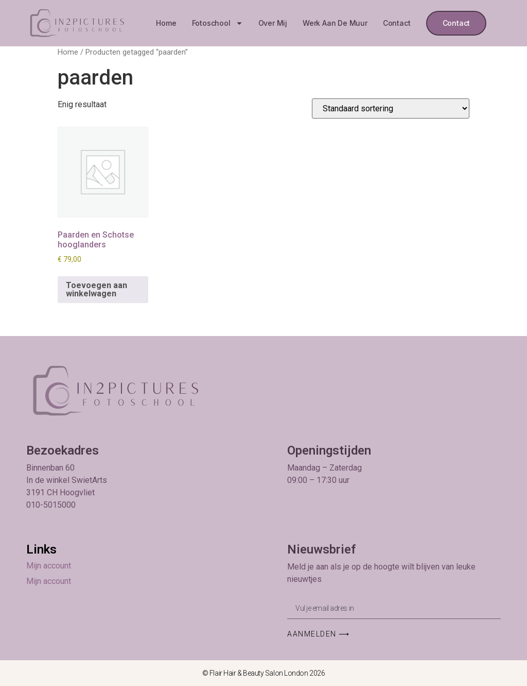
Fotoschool (217, 23)
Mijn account (48, 566)
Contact (397, 23)
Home (166, 23)
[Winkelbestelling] (390, 108)
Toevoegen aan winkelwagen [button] (96, 289)
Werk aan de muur (335, 23)
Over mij (272, 23)
